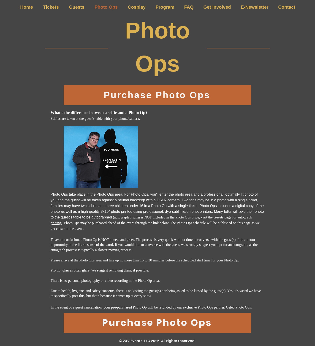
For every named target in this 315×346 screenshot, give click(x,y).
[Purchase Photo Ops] (157, 95)
